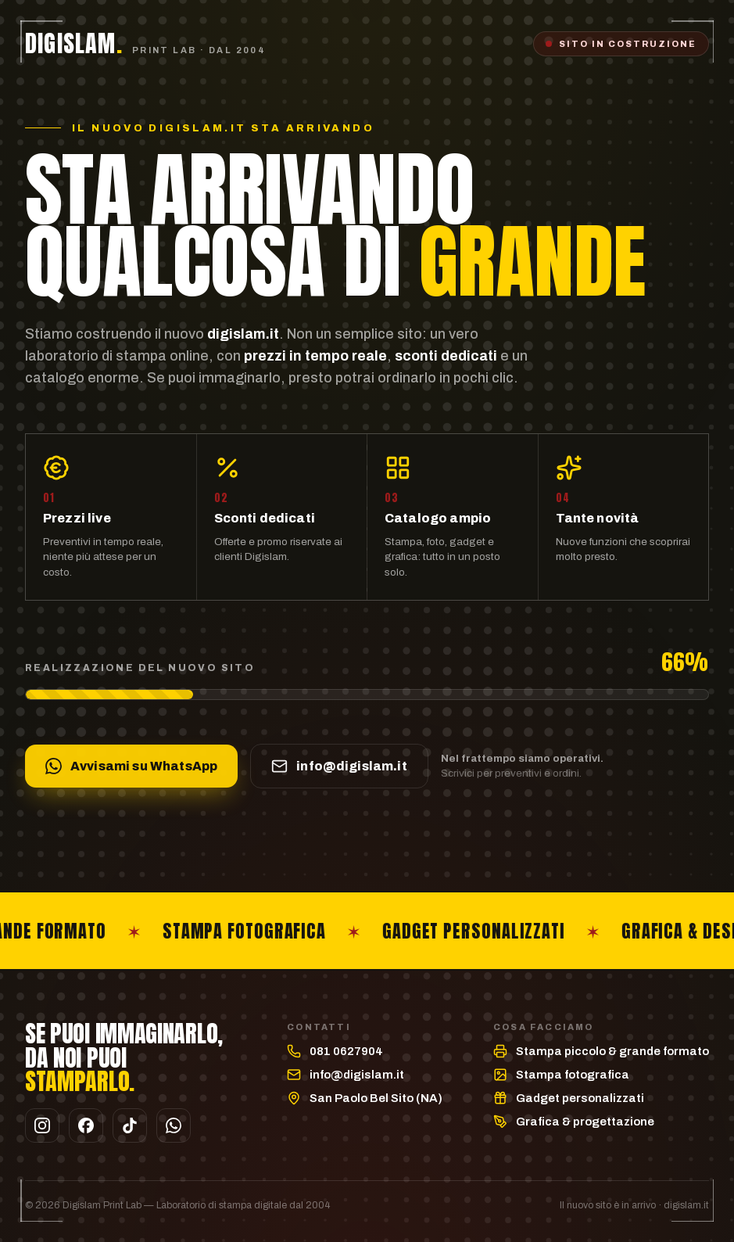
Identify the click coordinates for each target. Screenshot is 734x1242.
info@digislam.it (357, 1074)
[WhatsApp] (173, 1125)
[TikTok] (130, 1125)
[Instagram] (42, 1125)
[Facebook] (86, 1125)
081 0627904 (346, 1051)
